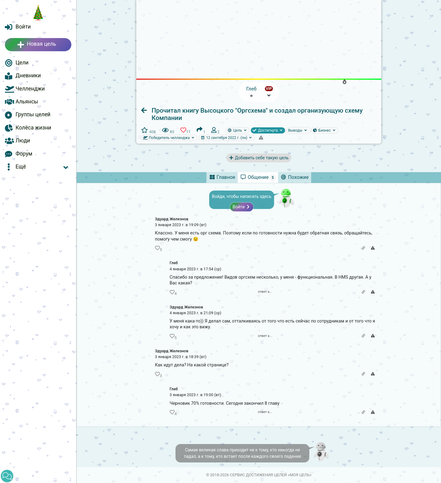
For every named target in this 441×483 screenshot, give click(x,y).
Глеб (174, 263)
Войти (241, 206)
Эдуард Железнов (171, 219)
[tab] (222, 177)
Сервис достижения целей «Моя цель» (270, 475)
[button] (38, 166)
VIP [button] (269, 88)
